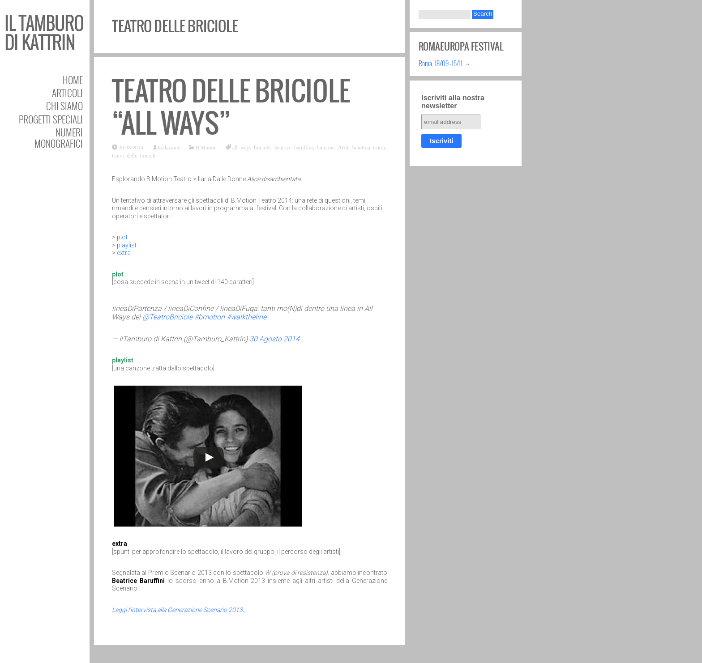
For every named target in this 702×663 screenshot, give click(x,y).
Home (73, 80)
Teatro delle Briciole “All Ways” (231, 107)
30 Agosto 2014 (274, 339)
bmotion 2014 (332, 147)
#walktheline (246, 317)
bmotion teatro (368, 147)
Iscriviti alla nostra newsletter (452, 102)
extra (124, 252)
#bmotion (209, 317)
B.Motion (206, 147)
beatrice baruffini (293, 147)
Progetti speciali (51, 119)
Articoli (67, 93)
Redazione (169, 147)
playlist (127, 245)
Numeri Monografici (58, 137)
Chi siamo (64, 106)
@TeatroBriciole (167, 317)
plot (122, 237)
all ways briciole (251, 147)
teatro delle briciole (134, 155)
